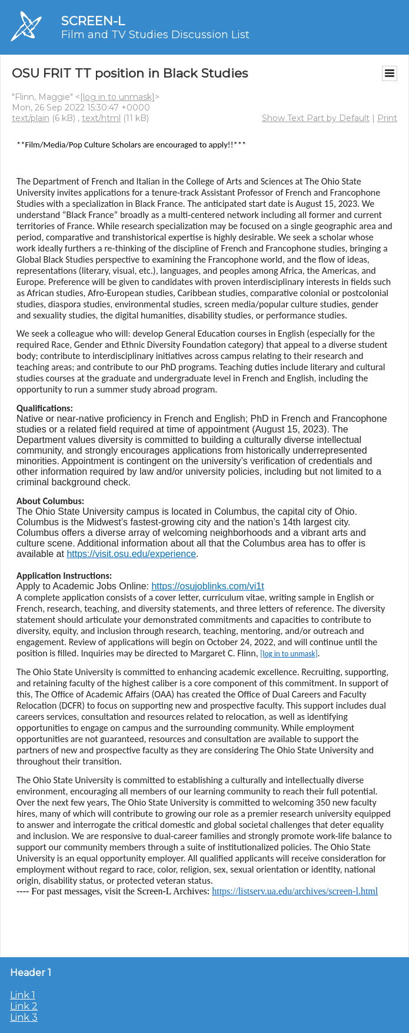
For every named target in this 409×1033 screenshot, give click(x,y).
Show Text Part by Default (316, 118)
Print (387, 118)
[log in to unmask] (117, 97)
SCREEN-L (93, 21)
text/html (101, 118)
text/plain (30, 118)
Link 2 (24, 1006)
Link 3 (24, 1017)
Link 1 (22, 995)
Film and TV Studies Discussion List (155, 34)
